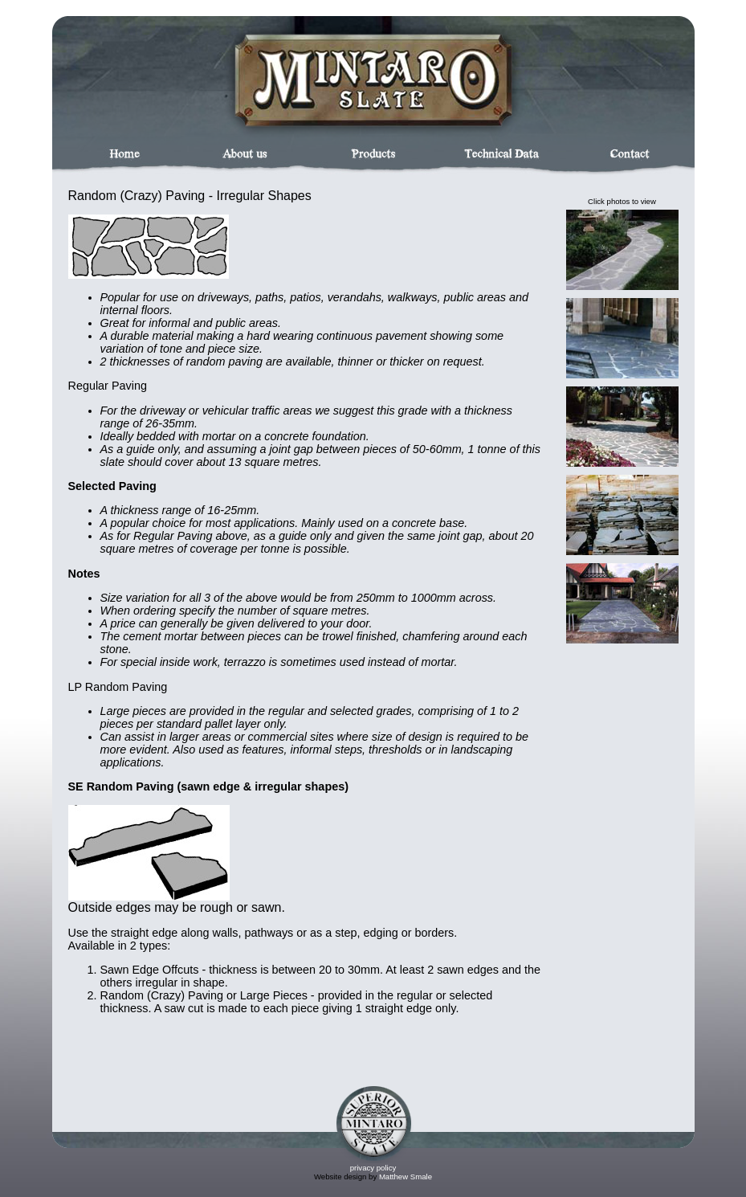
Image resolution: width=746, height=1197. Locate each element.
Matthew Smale (405, 1176)
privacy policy (373, 1167)
